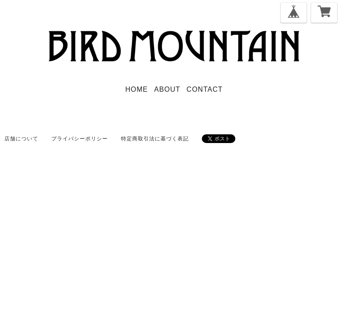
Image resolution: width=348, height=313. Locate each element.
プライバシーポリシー (79, 139)
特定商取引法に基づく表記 (155, 139)
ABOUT (167, 89)
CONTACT (205, 89)
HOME (136, 89)
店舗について (21, 139)
